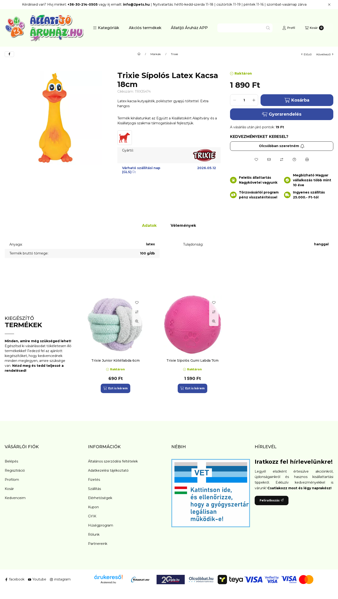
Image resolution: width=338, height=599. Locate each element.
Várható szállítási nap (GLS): (141, 170)
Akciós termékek (145, 28)
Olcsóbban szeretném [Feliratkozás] (281, 146)
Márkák (155, 54)
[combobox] (245, 28)
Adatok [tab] (149, 225)
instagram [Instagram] (60, 579)
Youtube (37, 579)
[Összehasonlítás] (282, 159)
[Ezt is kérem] (115, 388)
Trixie (174, 54)
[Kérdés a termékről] (294, 159)
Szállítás (94, 489)
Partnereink (97, 544)
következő (324, 54)
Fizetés (94, 480)
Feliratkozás (272, 500)
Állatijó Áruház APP (189, 28)
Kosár (9, 489)
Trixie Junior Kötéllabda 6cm (115, 360)
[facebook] (9, 54)
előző (306, 54)
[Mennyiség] (244, 100)
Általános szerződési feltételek (113, 461)
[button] (106, 28)
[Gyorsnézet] (137, 321)
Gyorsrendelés (281, 114)
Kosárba (296, 100)
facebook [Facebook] (14, 579)
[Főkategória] (139, 54)
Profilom (12, 480)
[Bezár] (329, 4)
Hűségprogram (100, 525)
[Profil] (288, 28)
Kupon (93, 507)
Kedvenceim (15, 498)
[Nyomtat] (307, 159)
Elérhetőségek (100, 498)
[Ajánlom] (269, 159)
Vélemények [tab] (183, 225)
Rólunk (94, 534)
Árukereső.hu (108, 582)
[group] (207, 344)
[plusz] (254, 100)
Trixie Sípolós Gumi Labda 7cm (192, 360)
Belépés (11, 461)
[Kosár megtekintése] (314, 28)
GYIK (92, 516)
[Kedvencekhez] (256, 159)
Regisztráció (15, 470)
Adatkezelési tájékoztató (108, 470)
